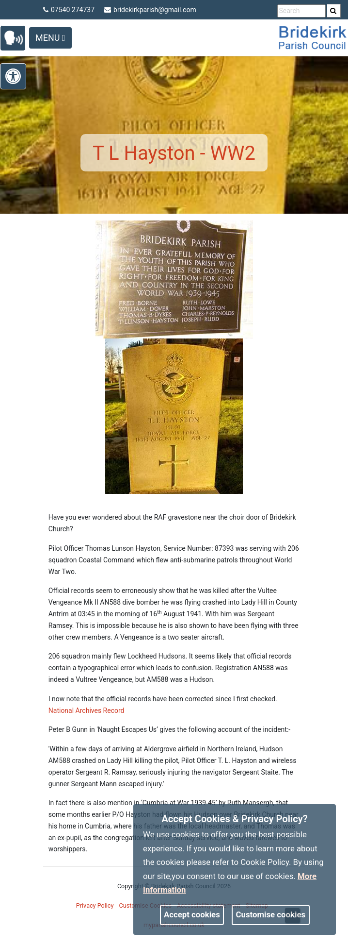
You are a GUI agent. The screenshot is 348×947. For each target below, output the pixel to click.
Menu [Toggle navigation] (50, 38)
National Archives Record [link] (86, 710)
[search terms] (301, 10)
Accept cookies (192, 914)
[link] (333, 10)
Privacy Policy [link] (95, 905)
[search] (334, 10)
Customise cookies (271, 914)
